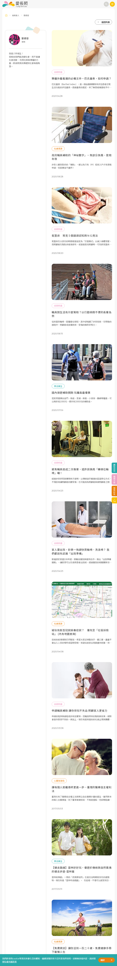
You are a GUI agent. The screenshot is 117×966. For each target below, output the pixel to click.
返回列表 (105, 22)
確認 (103, 959)
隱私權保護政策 (9, 961)
